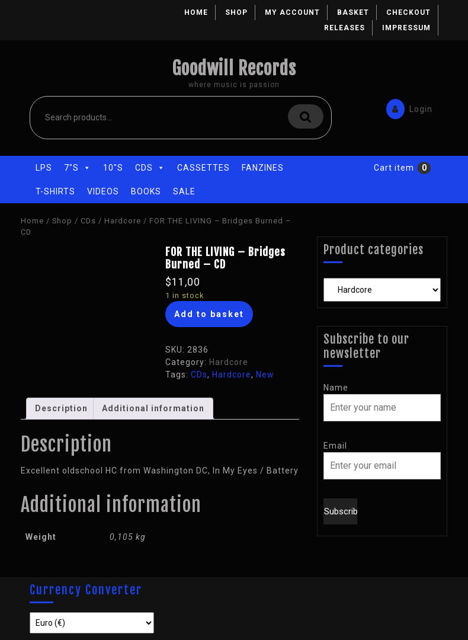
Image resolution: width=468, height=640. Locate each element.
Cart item (394, 167)
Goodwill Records (234, 68)
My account (292, 12)
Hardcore (122, 220)
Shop (236, 12)
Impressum (406, 28)
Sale (184, 191)
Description (61, 408)
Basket (353, 12)
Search (305, 116)
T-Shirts (55, 191)
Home (196, 12)
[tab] (61, 409)
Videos (103, 191)
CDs (150, 168)
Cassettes (203, 167)
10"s (113, 167)
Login (406, 108)
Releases (344, 28)
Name (335, 387)
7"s (77, 168)
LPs (44, 167)
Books (146, 191)
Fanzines (263, 167)
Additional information (153, 408)
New (265, 374)
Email (335, 445)
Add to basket (209, 314)
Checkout (408, 12)
